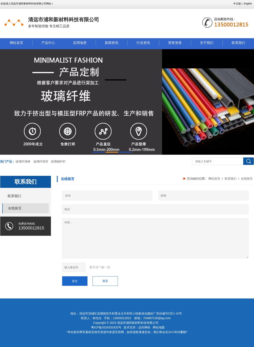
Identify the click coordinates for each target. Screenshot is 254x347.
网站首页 (16, 43)
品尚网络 (144, 327)
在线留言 (246, 178)
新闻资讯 (111, 43)
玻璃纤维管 (40, 161)
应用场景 (80, 43)
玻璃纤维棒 (23, 161)
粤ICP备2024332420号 (106, 327)
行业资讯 (143, 43)
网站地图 (159, 327)
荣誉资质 (175, 43)
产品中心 (48, 43)
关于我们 (206, 43)
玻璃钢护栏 (58, 161)
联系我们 (230, 178)
